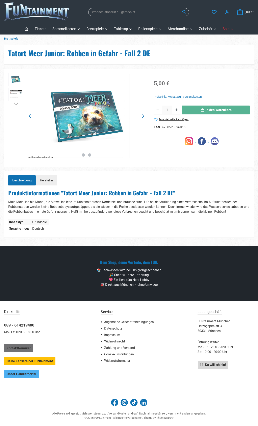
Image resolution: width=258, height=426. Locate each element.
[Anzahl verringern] (158, 110)
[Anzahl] (167, 110)
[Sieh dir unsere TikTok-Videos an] (133, 402)
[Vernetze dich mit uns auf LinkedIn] (143, 402)
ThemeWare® (165, 417)
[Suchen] (184, 12)
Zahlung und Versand (119, 348)
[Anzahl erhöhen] (176, 110)
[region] (77, 116)
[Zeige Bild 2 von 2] (89, 155)
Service (107, 312)
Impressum (112, 335)
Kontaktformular (19, 348)
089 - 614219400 (19, 325)
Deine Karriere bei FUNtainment (30, 361)
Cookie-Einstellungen (119, 354)
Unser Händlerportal (21, 374)
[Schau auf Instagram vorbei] (124, 402)
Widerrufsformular (117, 361)
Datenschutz (113, 328)
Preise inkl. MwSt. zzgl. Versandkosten (178, 96)
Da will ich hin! (213, 365)
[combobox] (134, 12)
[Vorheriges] (30, 116)
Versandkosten (117, 413)
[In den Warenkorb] (216, 110)
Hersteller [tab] (46, 180)
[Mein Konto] (227, 12)
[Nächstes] (143, 116)
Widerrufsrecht (114, 341)
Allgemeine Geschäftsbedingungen (129, 322)
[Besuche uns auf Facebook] (114, 402)
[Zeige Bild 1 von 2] (83, 155)
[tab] (22, 180)
